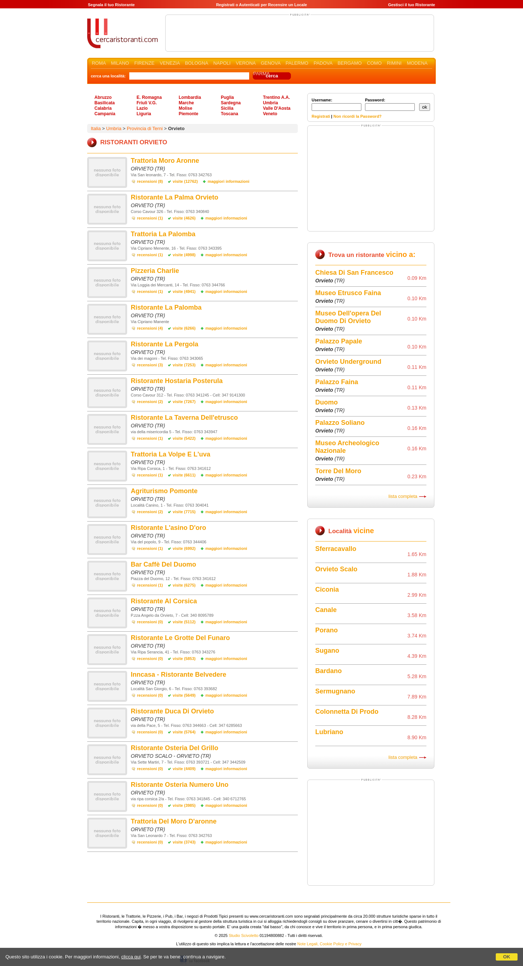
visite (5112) (184, 622)
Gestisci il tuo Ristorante (411, 5)
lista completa (403, 496)
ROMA (99, 63)
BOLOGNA (196, 63)
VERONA (245, 63)
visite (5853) (184, 658)
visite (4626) (184, 218)
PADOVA (322, 63)
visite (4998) (184, 255)
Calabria (103, 108)
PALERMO (296, 63)
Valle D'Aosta (277, 108)
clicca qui (131, 956)
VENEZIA (170, 63)
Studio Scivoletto (244, 935)
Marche (186, 102)
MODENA (417, 63)
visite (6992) (184, 548)
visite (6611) (184, 475)
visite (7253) (184, 365)
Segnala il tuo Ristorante (111, 5)
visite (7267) (184, 401)
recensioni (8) (150, 181)
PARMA (261, 73)
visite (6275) (184, 585)
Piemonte (188, 113)
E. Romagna (149, 97)
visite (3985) (184, 805)
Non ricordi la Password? (357, 116)
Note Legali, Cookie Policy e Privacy (329, 944)
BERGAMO (349, 63)
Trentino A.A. (276, 97)
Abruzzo (103, 97)
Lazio (142, 108)
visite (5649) (184, 695)
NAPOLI (222, 63)
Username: (336, 104)
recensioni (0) (150, 622)
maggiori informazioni (229, 181)
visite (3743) (184, 842)
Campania (104, 113)
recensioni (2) (150, 401)
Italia (96, 128)
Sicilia (227, 108)
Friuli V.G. (147, 102)
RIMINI (394, 63)
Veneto (270, 113)
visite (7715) (184, 512)
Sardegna (231, 102)
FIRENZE (144, 63)
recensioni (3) (150, 365)
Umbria (270, 102)
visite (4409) (184, 768)
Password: (390, 104)
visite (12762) (185, 181)
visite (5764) (184, 732)
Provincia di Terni (145, 128)
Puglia (227, 97)
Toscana (229, 113)
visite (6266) (184, 328)
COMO (374, 63)
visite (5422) (184, 438)
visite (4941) (184, 291)
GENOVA (270, 63)
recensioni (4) (150, 328)
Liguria (144, 113)
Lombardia (190, 97)
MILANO (120, 63)
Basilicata (104, 102)
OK (506, 956)
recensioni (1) (150, 218)
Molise (185, 108)
